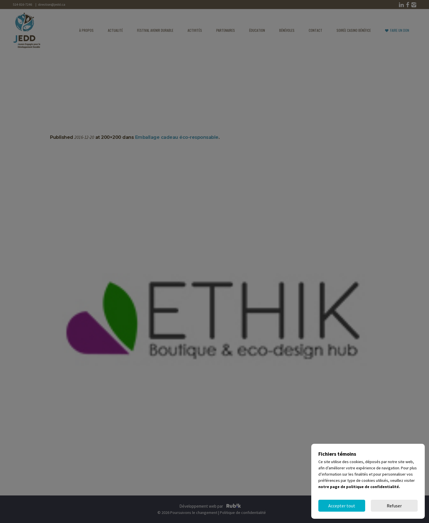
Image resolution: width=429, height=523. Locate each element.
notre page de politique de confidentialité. (359, 486)
